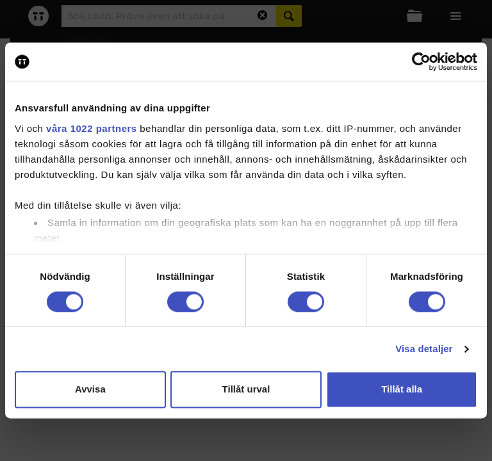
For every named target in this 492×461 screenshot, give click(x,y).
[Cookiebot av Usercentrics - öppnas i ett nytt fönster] (421, 61)
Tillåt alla (401, 389)
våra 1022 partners (91, 128)
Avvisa (90, 389)
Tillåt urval (246, 389)
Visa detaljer (423, 348)
